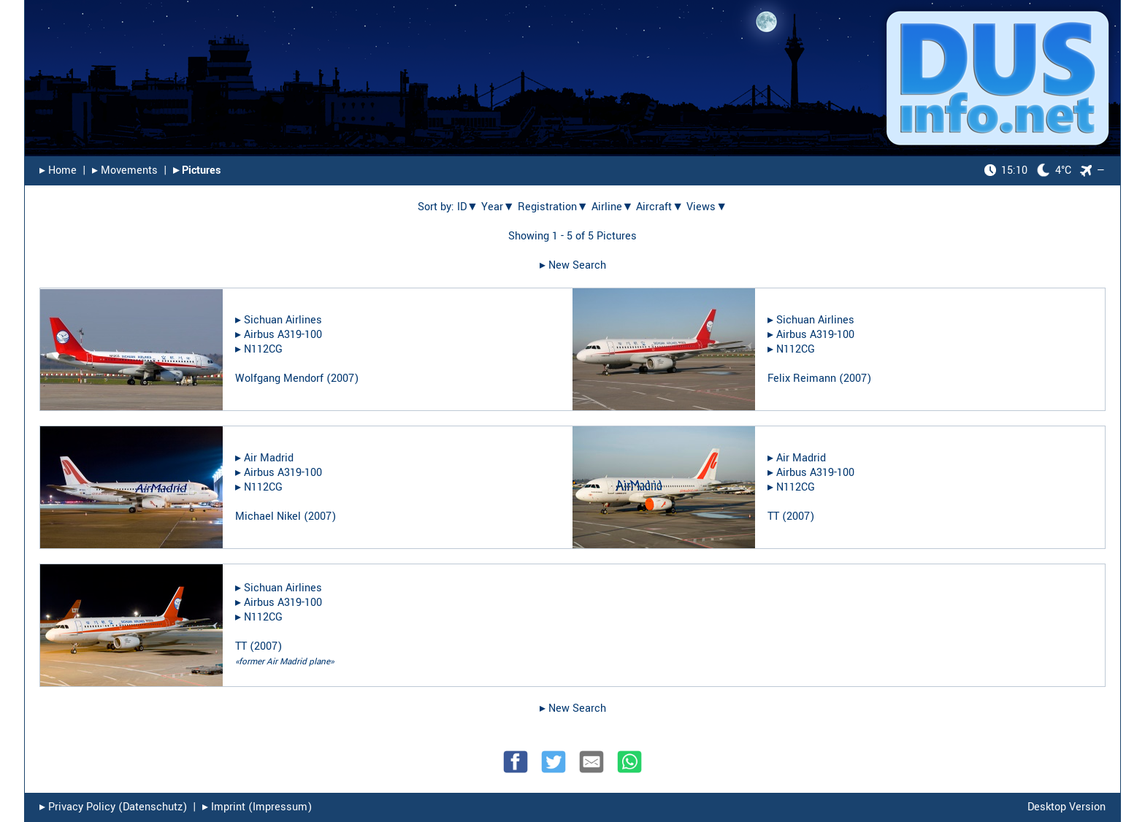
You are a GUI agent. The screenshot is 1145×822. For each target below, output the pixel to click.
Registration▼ (553, 207)
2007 (342, 378)
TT (773, 516)
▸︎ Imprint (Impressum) (257, 807)
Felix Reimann (801, 378)
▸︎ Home (58, 170)
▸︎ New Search (573, 265)
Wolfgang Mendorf (279, 378)
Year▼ (498, 207)
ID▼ (467, 207)
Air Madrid (269, 458)
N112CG (263, 349)
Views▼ (706, 207)
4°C (1027, 170)
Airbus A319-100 (283, 334)
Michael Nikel (268, 516)
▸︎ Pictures (197, 170)
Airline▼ (612, 207)
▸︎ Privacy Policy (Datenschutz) (113, 807)
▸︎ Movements (125, 170)
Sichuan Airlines (283, 320)
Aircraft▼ (659, 207)
